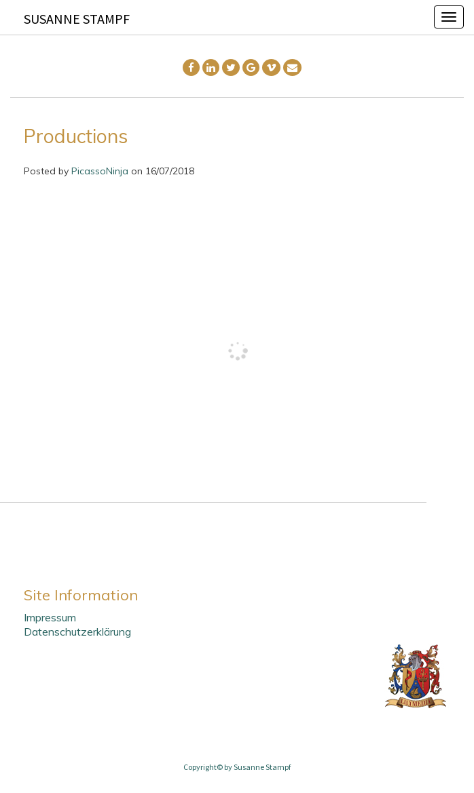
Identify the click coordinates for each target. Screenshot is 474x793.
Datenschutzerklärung (77, 631)
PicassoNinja (99, 171)
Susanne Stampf (77, 18)
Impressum (50, 617)
